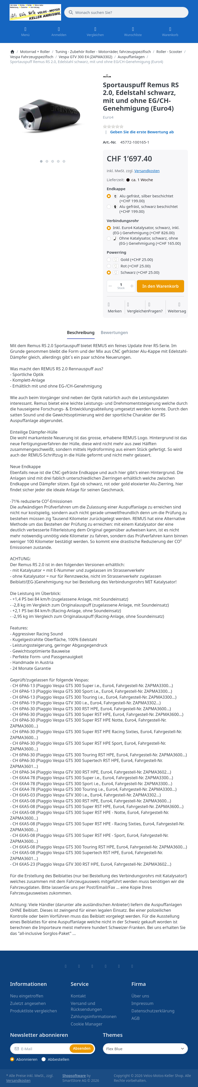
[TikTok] (105, 966)
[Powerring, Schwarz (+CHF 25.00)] (109, 272)
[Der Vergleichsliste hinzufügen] (137, 308)
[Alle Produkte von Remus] (107, 75)
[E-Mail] (39, 1048)
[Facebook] (65, 966)
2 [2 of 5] (47, 161)
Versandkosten (147, 170)
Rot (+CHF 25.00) (132, 266)
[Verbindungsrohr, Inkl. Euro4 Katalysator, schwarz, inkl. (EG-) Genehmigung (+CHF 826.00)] (109, 228)
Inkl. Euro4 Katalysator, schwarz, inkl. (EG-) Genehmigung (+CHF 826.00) (146, 230)
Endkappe (116, 188)
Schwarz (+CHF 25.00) (136, 272)
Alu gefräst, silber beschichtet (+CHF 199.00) (143, 199)
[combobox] (126, 12)
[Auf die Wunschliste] (115, 308)
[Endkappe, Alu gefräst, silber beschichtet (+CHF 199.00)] (109, 196)
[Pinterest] (132, 966)
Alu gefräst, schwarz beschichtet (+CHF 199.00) (145, 209)
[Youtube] (119, 966)
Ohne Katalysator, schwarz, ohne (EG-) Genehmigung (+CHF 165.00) (147, 241)
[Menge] (121, 286)
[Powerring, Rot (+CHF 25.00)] (109, 266)
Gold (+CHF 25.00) (133, 259)
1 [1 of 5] (41, 161)
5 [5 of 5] (64, 161)
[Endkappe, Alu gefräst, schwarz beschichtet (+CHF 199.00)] (109, 207)
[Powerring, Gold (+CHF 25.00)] (109, 260)
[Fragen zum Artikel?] (155, 308)
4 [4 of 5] (58, 161)
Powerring (116, 252)
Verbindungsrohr (123, 220)
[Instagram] (92, 966)
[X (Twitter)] (79, 966)
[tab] (81, 332)
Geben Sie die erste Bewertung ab (142, 131)
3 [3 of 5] (52, 161)
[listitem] (52, 114)
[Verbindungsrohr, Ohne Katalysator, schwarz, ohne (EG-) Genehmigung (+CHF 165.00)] (109, 238)
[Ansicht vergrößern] (52, 114)
